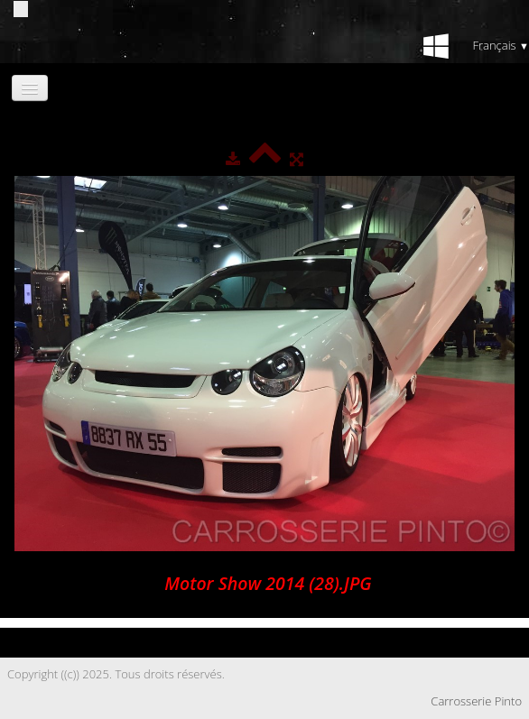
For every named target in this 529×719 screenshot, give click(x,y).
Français (500, 45)
